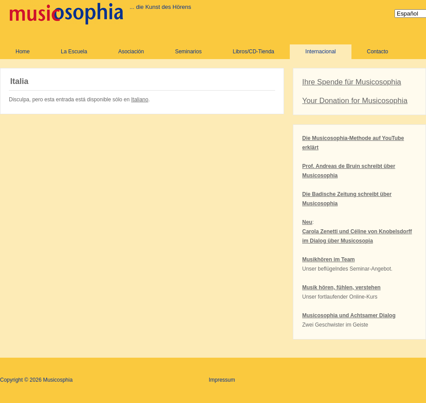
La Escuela (74, 51)
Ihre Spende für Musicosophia (351, 82)
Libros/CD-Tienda (253, 51)
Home (23, 51)
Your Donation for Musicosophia (354, 100)
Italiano (140, 99)
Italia (19, 81)
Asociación (131, 51)
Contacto (377, 51)
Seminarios (188, 51)
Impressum (222, 380)
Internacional (320, 51)
